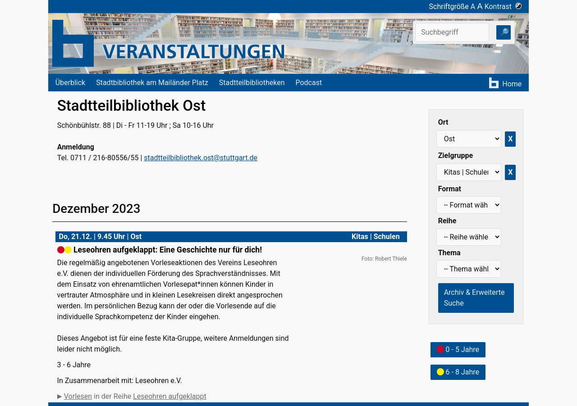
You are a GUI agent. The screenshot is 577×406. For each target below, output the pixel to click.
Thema (449, 252)
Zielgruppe (455, 155)
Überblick (70, 82)
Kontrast (503, 6)
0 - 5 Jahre (458, 349)
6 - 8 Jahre (458, 372)
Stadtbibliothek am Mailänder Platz (152, 82)
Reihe (447, 221)
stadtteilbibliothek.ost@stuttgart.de (200, 157)
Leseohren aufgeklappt (169, 396)
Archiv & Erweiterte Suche (474, 297)
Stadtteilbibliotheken (252, 82)
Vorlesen (78, 396)
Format (449, 189)
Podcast (308, 82)
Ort (443, 122)
